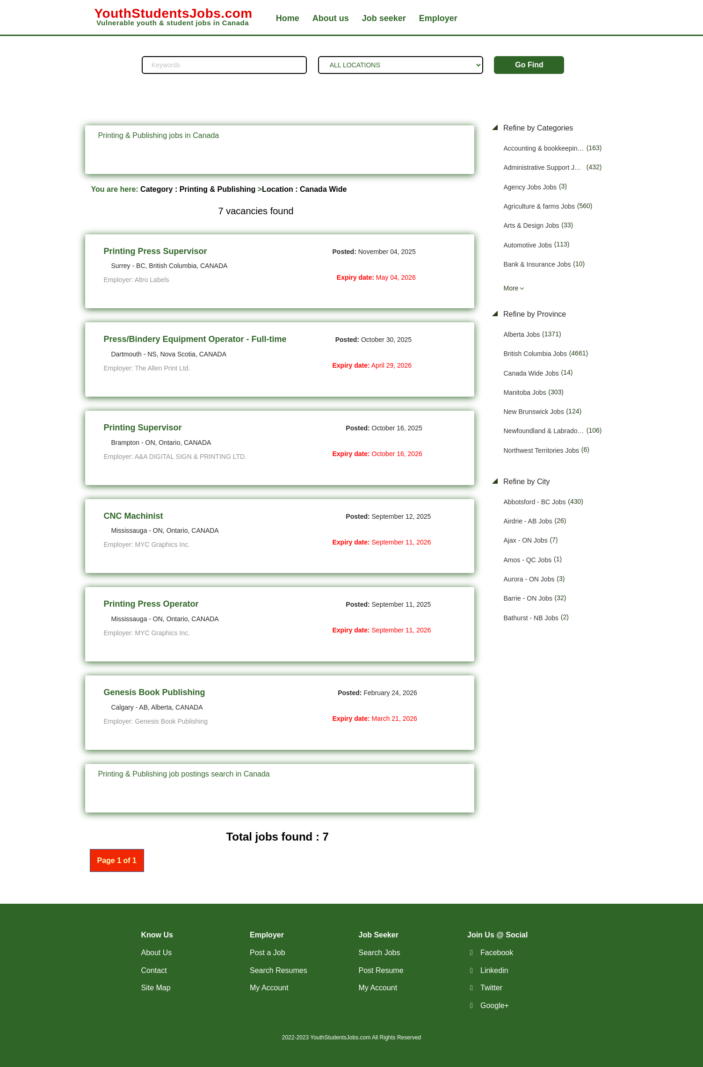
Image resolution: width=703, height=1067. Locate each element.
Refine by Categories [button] (537, 128)
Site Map (156, 988)
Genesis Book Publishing (154, 692)
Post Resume (381, 970)
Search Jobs (379, 953)
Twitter (491, 988)
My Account (269, 988)
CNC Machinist (133, 516)
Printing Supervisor (143, 427)
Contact (154, 970)
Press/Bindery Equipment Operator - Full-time (195, 339)
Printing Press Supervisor (155, 251)
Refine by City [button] (525, 482)
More (511, 288)
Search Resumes (278, 970)
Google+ (494, 1005)
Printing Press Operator (151, 604)
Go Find (529, 65)
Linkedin (494, 970)
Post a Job (267, 953)
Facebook (496, 953)
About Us (156, 953)
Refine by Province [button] (533, 314)
